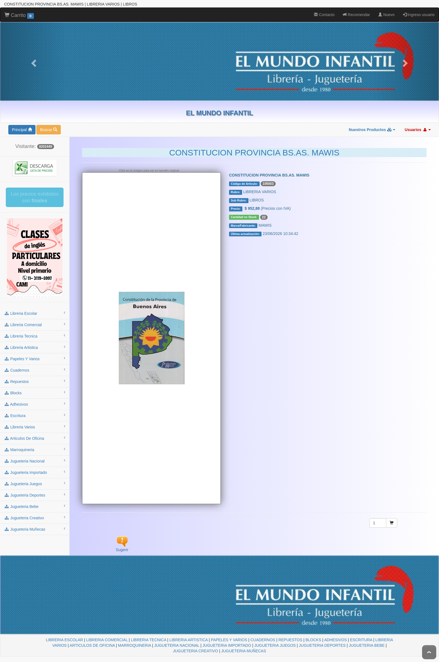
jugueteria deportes (34, 490)
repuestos (34, 376)
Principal (22, 125)
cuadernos (34, 365)
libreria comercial (34, 319)
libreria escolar (34, 308)
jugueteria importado (34, 467)
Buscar (48, 125)
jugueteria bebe (34, 501)
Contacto (324, 10)
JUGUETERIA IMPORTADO (226, 640)
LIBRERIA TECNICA (148, 635)
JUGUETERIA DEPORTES (322, 640)
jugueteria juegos (34, 478)
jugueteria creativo (34, 512)
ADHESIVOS (335, 635)
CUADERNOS (262, 635)
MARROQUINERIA (134, 640)
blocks (34, 387)
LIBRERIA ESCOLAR (64, 635)
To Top (429, 652)
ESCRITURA (361, 635)
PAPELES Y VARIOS (229, 635)
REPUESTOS (290, 635)
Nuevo (386, 10)
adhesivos (34, 399)
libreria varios (34, 422)
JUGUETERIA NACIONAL (176, 640)
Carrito (19, 10)
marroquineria (34, 444)
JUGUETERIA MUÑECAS (243, 646)
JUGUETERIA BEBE (367, 640)
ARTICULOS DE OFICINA (92, 640)
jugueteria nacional (34, 456)
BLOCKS (313, 635)
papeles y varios (34, 353)
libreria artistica (34, 342)
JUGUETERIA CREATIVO (195, 646)
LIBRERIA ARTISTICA (188, 635)
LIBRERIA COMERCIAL (107, 635)
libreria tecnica (34, 331)
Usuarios (418, 125)
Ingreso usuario (419, 10)
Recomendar (356, 10)
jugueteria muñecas (34, 524)
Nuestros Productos (372, 125)
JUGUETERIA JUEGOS (275, 640)
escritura (34, 410)
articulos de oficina (34, 433)
